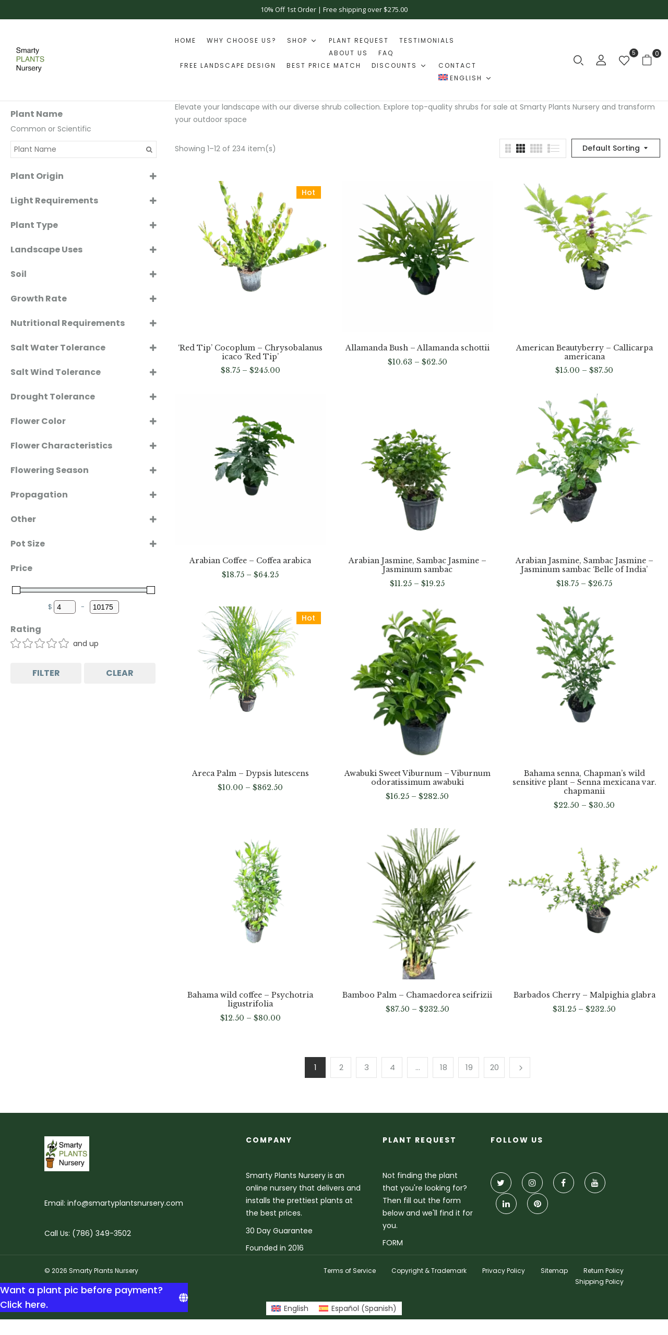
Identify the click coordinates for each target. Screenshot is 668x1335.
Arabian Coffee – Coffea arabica (250, 560)
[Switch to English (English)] (290, 1308)
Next (519, 1067)
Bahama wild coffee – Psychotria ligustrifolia (250, 1000)
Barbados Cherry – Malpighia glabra (584, 995)
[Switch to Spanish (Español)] (358, 1308)
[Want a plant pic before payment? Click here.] (94, 1297)
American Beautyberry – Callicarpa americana (584, 352)
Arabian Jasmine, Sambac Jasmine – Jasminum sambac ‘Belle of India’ (584, 565)
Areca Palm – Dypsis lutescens (250, 773)
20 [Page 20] (494, 1067)
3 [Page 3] (366, 1067)
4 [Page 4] (392, 1067)
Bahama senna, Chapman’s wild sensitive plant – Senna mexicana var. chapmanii (584, 782)
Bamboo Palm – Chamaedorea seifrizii (417, 995)
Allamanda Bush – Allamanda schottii (417, 348)
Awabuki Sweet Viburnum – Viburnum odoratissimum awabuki (417, 778)
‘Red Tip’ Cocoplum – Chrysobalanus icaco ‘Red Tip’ (250, 352)
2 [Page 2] (341, 1067)
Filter (46, 673)
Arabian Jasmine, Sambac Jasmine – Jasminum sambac (417, 565)
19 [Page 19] (469, 1067)
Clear (120, 673)
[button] (651, 60)
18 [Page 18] (443, 1067)
